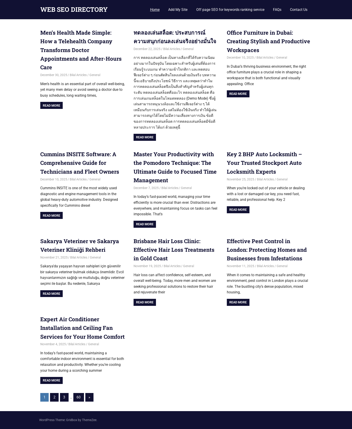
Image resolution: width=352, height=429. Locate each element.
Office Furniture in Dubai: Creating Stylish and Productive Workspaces (268, 41)
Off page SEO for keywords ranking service (230, 9)
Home (155, 9)
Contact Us (298, 9)
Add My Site (177, 9)
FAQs (277, 9)
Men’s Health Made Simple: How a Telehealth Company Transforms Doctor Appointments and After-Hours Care (81, 50)
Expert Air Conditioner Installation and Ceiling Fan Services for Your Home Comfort (82, 328)
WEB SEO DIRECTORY (74, 9)
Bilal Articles (78, 75)
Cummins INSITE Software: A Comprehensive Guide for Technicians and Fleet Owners (79, 163)
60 (79, 397)
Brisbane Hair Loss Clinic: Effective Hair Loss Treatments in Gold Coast (174, 249)
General (94, 75)
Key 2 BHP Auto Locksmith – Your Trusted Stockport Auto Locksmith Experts (264, 163)
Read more (51, 105)
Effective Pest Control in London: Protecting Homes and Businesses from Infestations (267, 249)
